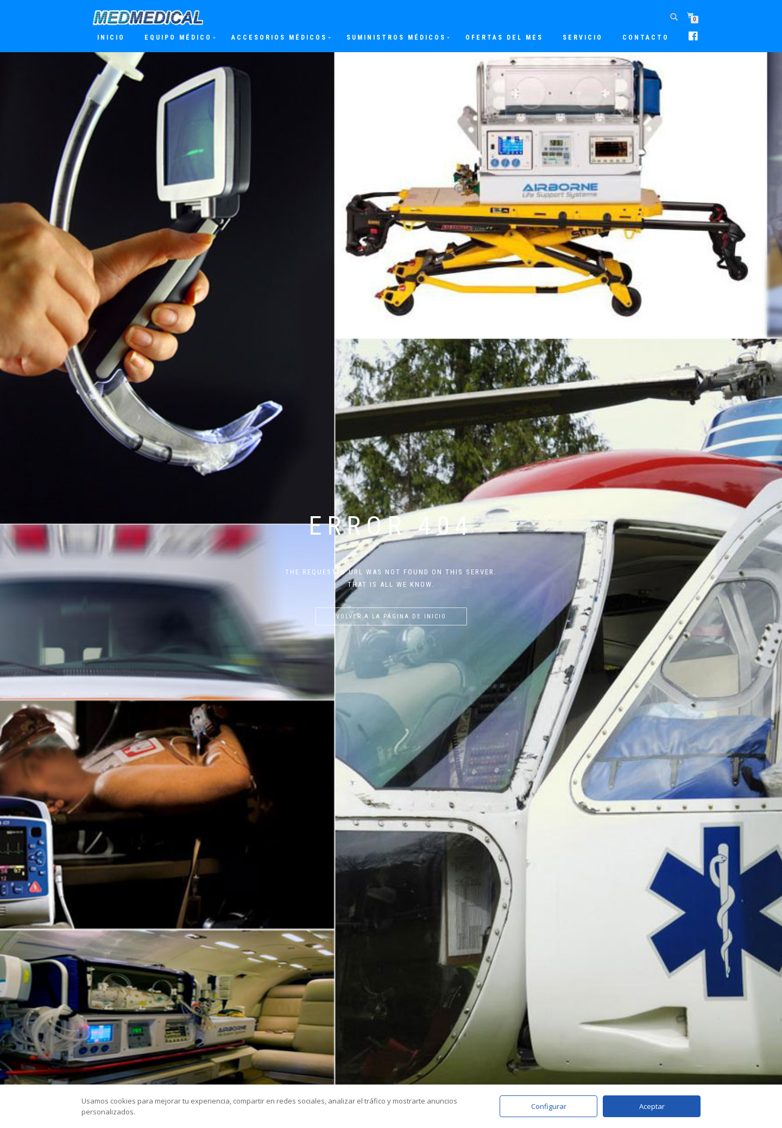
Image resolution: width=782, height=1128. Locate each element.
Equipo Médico (178, 37)
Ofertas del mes (504, 37)
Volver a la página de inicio (391, 616)
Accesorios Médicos (279, 37)
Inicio (111, 37)
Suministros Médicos (396, 37)
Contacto (645, 37)
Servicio (583, 37)
